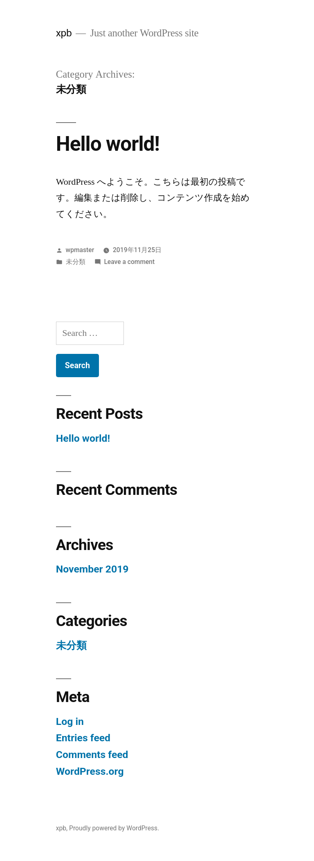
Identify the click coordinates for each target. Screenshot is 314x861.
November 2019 (92, 569)
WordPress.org (90, 771)
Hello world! (107, 144)
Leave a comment (129, 262)
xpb (64, 33)
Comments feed (92, 754)
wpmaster (80, 250)
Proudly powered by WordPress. (114, 828)
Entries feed (83, 738)
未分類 (75, 262)
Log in (70, 721)
